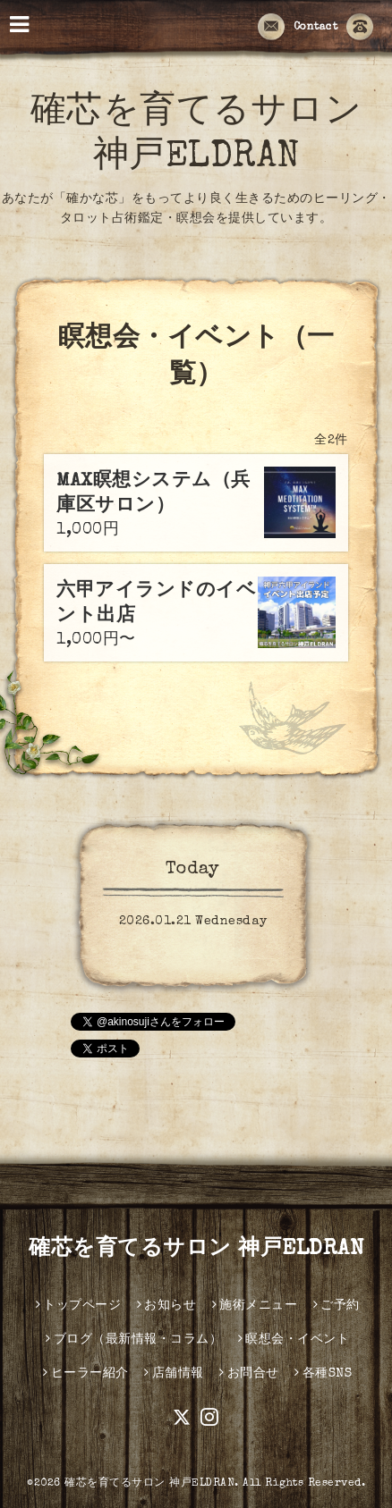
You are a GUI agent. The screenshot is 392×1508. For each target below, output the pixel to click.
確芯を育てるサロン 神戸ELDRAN (196, 1249)
